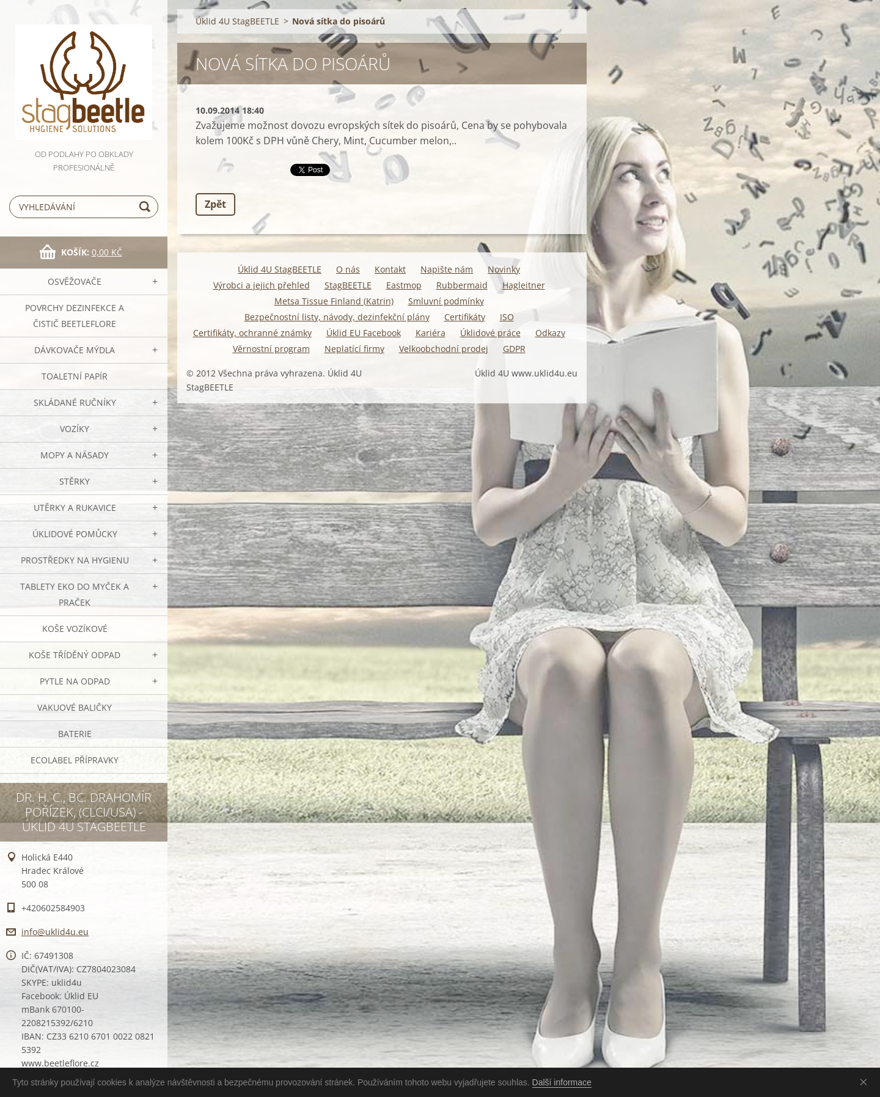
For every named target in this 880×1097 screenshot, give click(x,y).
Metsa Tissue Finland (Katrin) (334, 301)
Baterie (75, 733)
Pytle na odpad (75, 681)
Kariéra (431, 333)
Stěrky (74, 481)
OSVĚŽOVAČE (74, 281)
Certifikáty (464, 317)
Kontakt (390, 269)
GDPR (514, 348)
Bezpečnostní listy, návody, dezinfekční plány (337, 317)
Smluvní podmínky (446, 301)
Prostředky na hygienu (75, 560)
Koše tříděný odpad (74, 655)
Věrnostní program (271, 348)
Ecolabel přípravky (75, 760)
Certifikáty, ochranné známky (252, 333)
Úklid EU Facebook (363, 333)
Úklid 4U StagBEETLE (237, 21)
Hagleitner (523, 285)
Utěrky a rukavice (75, 507)
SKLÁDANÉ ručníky (75, 402)
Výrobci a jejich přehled (261, 285)
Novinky (504, 269)
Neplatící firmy (354, 348)
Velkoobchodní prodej (443, 348)
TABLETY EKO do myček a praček (74, 594)
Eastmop (404, 285)
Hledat (147, 207)
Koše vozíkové (75, 628)
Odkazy (550, 333)
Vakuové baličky (74, 707)
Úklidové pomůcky (74, 534)
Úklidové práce (490, 333)
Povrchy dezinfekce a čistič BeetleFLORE (74, 315)
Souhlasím (866, 1082)
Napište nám (446, 269)
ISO (507, 317)
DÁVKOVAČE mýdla (74, 350)
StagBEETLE (348, 285)
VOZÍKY (74, 429)
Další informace (562, 1082)
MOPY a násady (74, 455)
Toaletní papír (75, 376)
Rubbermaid (462, 285)
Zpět (215, 204)
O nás (348, 269)
